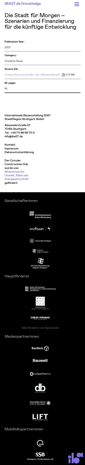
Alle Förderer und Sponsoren (40, 327)
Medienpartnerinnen (22, 336)
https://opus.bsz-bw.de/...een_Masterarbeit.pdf (33, 74)
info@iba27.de (14, 136)
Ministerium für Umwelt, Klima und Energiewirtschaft (17, 175)
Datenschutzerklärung (19, 152)
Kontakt (10, 144)
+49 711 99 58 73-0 (23, 132)
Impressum (11, 148)
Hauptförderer (17, 276)
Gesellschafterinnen (21, 200)
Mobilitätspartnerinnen (24, 429)
